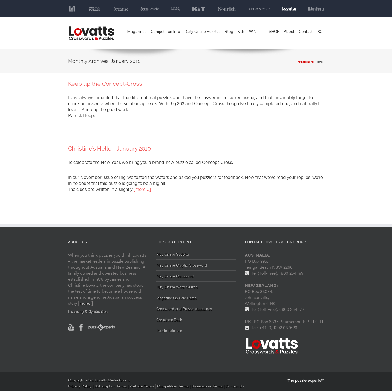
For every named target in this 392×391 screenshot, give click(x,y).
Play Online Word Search (177, 286)
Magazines (136, 31)
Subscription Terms (111, 386)
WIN (252, 31)
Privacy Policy (79, 386)
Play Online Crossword (175, 276)
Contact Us (235, 386)
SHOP (274, 31)
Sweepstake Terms (207, 386)
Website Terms (142, 386)
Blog (229, 31)
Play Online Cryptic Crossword (181, 265)
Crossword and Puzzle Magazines (184, 308)
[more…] (142, 189)
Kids (241, 31)
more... (85, 303)
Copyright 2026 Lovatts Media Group (99, 380)
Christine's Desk (169, 319)
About (289, 31)
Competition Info (165, 31)
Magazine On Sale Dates (176, 297)
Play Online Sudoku (172, 254)
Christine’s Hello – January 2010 (109, 148)
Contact (306, 31)
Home (319, 61)
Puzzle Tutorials (169, 330)
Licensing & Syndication (88, 311)
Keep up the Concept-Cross (105, 83)
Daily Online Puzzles (202, 31)
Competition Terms (173, 386)
